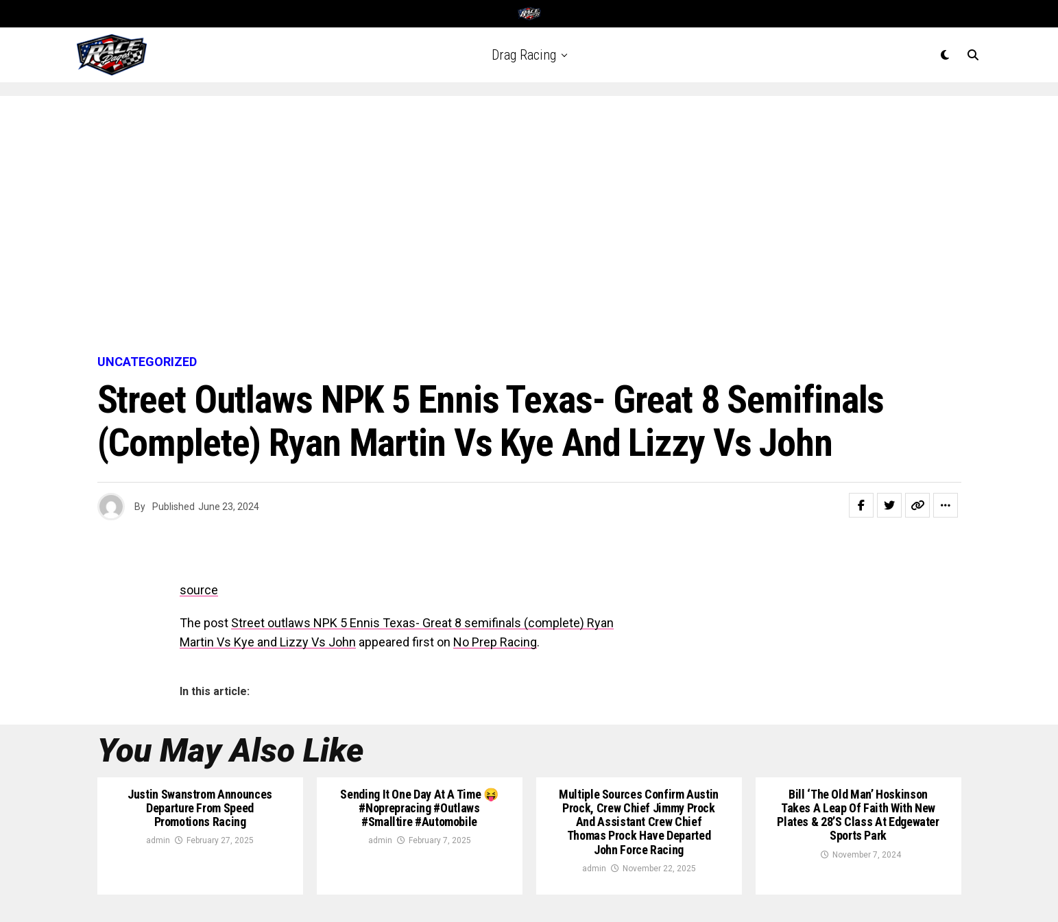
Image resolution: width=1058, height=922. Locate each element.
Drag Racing (524, 55)
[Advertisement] (529, 226)
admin (158, 840)
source (199, 590)
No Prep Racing (495, 642)
